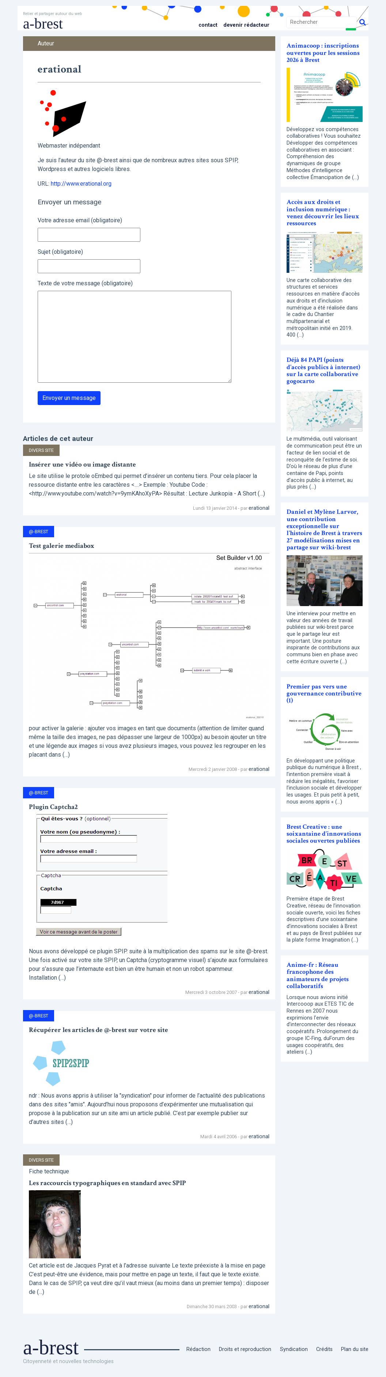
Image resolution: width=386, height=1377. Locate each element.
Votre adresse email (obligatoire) (80, 220)
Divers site (41, 450)
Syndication (294, 1349)
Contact (207, 25)
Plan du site (354, 1349)
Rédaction (198, 1349)
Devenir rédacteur (246, 25)
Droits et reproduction (245, 1349)
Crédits (324, 1349)
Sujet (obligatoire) (60, 251)
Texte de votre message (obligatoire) (85, 283)
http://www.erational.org (81, 183)
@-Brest (38, 531)
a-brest (43, 23)
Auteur (46, 43)
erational (259, 508)
